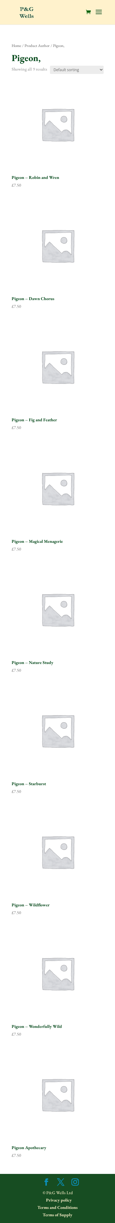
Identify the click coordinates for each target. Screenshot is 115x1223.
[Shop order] (77, 70)
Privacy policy (58, 1200)
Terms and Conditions (57, 1207)
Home (16, 45)
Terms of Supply (57, 1214)
